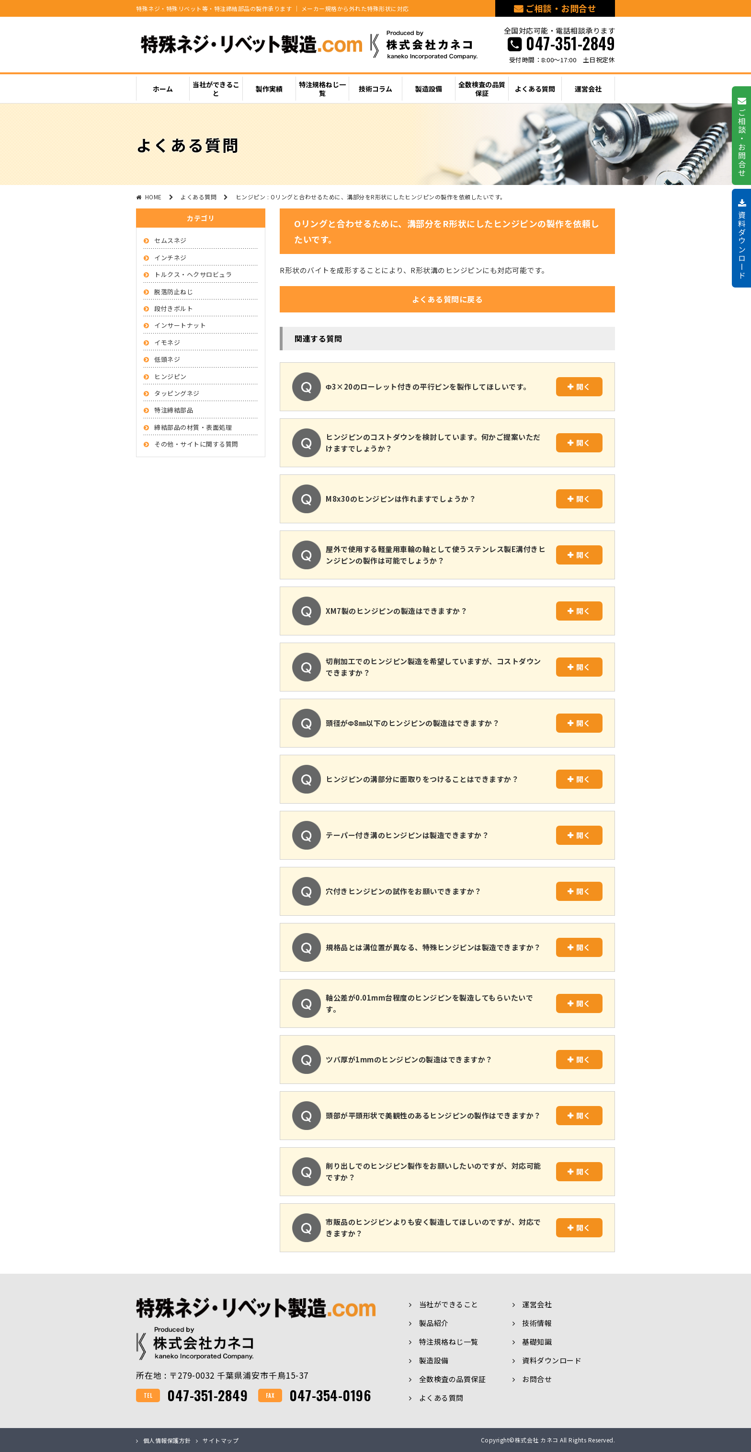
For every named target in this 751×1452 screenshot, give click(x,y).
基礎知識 (537, 1342)
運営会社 (537, 1304)
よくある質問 (441, 1398)
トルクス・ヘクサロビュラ (193, 274)
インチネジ (170, 257)
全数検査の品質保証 (452, 1379)
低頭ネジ (167, 359)
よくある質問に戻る (447, 299)
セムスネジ (170, 240)
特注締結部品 (173, 410)
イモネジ (167, 342)
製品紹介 (434, 1323)
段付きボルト (173, 308)
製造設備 (434, 1360)
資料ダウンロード (551, 1360)
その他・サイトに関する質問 (196, 444)
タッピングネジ (177, 393)
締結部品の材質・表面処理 (193, 427)
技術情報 (537, 1323)
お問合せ (537, 1379)
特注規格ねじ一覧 (448, 1342)
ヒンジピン (170, 376)
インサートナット (180, 325)
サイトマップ (221, 1440)
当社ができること (448, 1304)
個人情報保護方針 (167, 1440)
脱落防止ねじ (173, 291)
